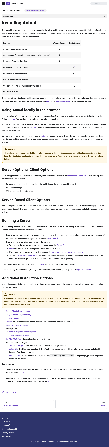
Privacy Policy (8, 433)
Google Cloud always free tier (18, 311)
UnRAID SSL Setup (13, 339)
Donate (6, 425)
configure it (39, 264)
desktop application (63, 101)
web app (11, 119)
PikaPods (52, 238)
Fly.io (11, 249)
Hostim (9, 322)
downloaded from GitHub (77, 176)
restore (44, 136)
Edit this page (9, 392)
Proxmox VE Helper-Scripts (17, 325)
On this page (8, 16)
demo (48, 101)
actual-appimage (16, 345)
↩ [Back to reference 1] (20, 373)
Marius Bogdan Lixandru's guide (22, 332)
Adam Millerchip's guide (19, 335)
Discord (6, 418)
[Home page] (4, 10)
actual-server (14, 356)
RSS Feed (7, 436)
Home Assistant (12, 318)
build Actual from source (28, 256)
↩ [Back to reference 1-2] (22, 373)
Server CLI (61, 245)
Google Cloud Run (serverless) (18, 315)
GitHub (6, 422)
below (6, 159)
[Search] (98, 3)
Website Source (9, 429)
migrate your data (83, 270)
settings (33, 127)
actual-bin (13, 349)
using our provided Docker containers (67, 252)
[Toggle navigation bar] (3, 3)
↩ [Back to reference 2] (48, 381)
